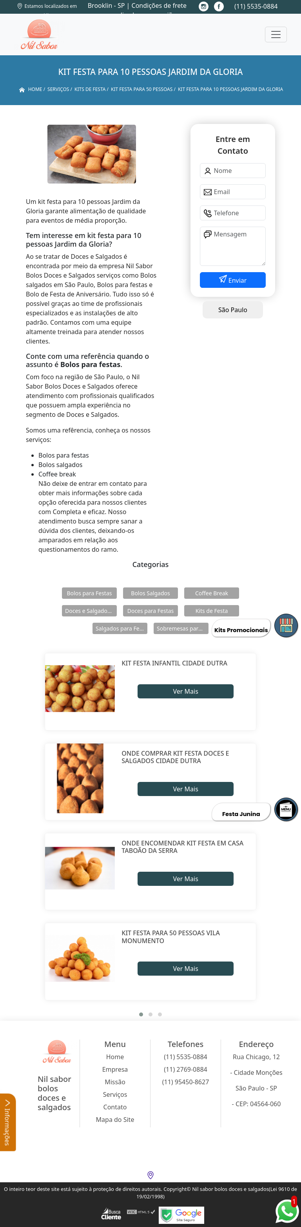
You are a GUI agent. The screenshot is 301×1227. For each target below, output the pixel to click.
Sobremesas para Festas (183, 628)
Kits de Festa (212, 610)
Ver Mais (185, 691)
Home (115, 1056)
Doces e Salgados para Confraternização (91, 610)
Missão (115, 1082)
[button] (141, 1014)
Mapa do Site (115, 1119)
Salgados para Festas (121, 628)
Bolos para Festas (89, 593)
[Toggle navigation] (276, 34)
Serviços (115, 1094)
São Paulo (232, 309)
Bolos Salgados (150, 593)
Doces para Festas (150, 610)
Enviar (237, 280)
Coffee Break (211, 593)
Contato (115, 1107)
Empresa (115, 1069)
